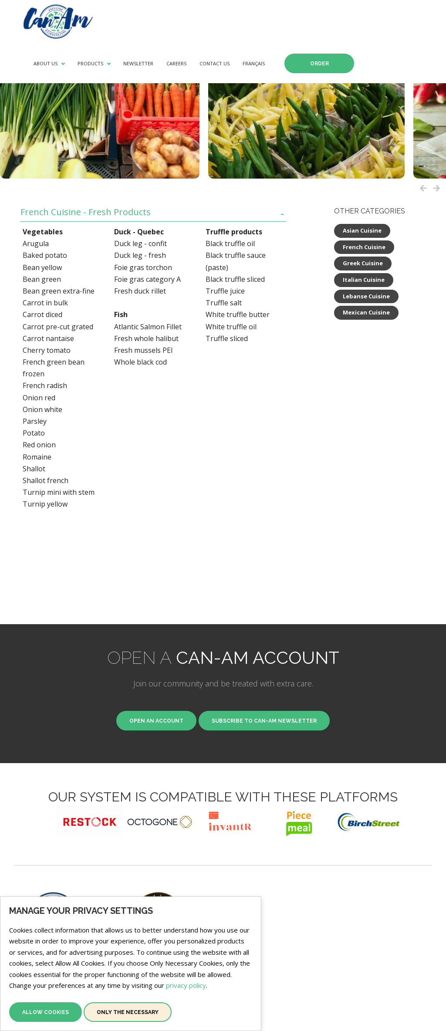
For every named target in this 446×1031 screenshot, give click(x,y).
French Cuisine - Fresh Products (85, 212)
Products (90, 63)
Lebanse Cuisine (366, 296)
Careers (176, 63)
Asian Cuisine (362, 230)
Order (319, 64)
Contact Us (214, 63)
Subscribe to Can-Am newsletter (264, 721)
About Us (45, 63)
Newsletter (138, 63)
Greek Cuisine (363, 263)
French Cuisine (364, 247)
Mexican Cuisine (366, 312)
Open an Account (156, 721)
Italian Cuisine (364, 280)
